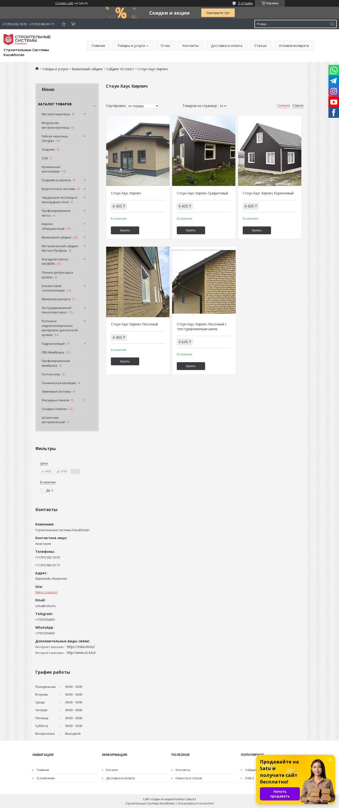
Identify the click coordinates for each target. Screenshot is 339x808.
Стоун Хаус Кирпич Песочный (134, 324)
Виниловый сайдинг (87, 69)
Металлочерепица (56, 114)
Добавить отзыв (63, 24)
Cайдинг (251, 770)
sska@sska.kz (45, 606)
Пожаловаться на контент (196, 803)
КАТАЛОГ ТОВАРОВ (55, 104)
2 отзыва (245, 3)
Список (298, 105)
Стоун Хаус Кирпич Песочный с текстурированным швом (201, 326)
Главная (98, 45)
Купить (125, 230)
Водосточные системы (59, 189)
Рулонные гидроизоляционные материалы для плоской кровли (60, 328)
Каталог (112, 770)
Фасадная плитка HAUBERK (55, 261)
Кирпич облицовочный (53, 226)
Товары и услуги (131, 45)
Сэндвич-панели (54, 409)
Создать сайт (64, 3)
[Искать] (332, 24)
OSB (45, 158)
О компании (46, 778)
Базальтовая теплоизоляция (53, 288)
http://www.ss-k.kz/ (81, 652)
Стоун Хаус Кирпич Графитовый (202, 193)
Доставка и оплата (226, 45)
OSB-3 (249, 778)
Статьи (260, 45)
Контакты (190, 45)
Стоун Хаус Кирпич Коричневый (268, 193)
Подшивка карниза (56, 180)
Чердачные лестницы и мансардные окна (59, 199)
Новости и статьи (189, 778)
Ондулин (48, 149)
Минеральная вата (56, 299)
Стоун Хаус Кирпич (126, 193)
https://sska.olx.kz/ (81, 646)
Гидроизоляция (53, 343)
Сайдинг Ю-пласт (120, 69)
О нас (165, 45)
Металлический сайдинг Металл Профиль (60, 248)
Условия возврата (294, 45)
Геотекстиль (51, 374)
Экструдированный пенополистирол (56, 310)
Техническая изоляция (59, 383)
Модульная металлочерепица (55, 125)
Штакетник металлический (53, 419)
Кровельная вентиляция (51, 169)
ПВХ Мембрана (53, 352)
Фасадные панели (55, 400)
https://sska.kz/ (46, 592)
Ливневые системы (56, 391)
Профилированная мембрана (56, 363)
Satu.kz (191, 799)
